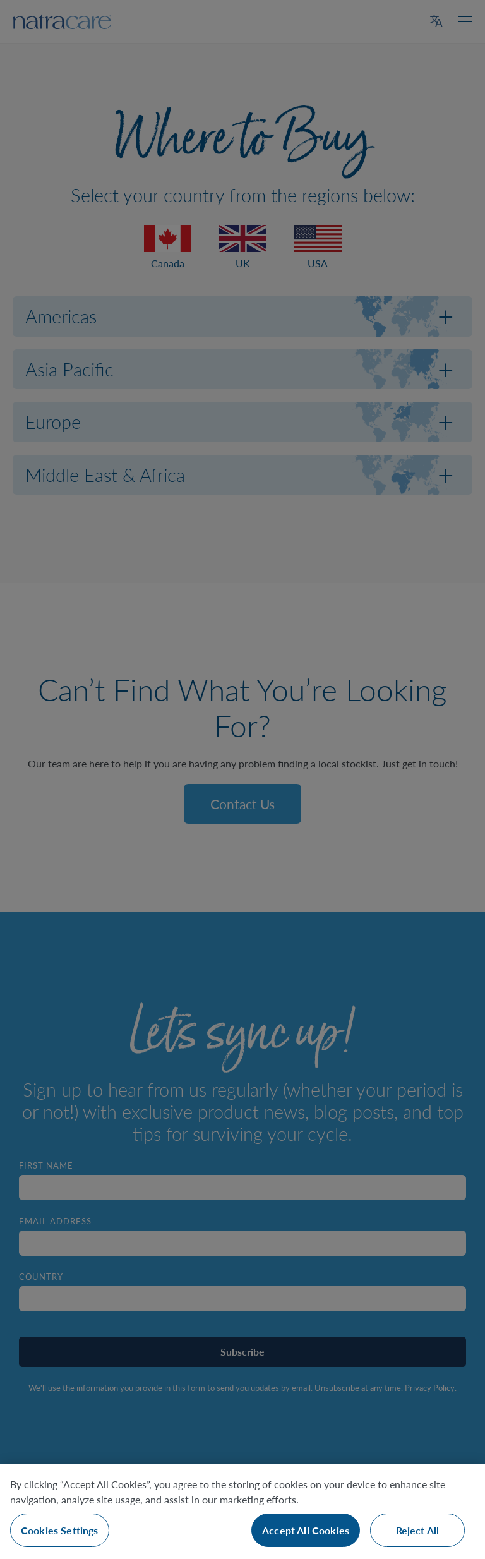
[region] (242, 1511)
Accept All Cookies (305, 1530)
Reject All (418, 1530)
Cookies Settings (60, 1530)
